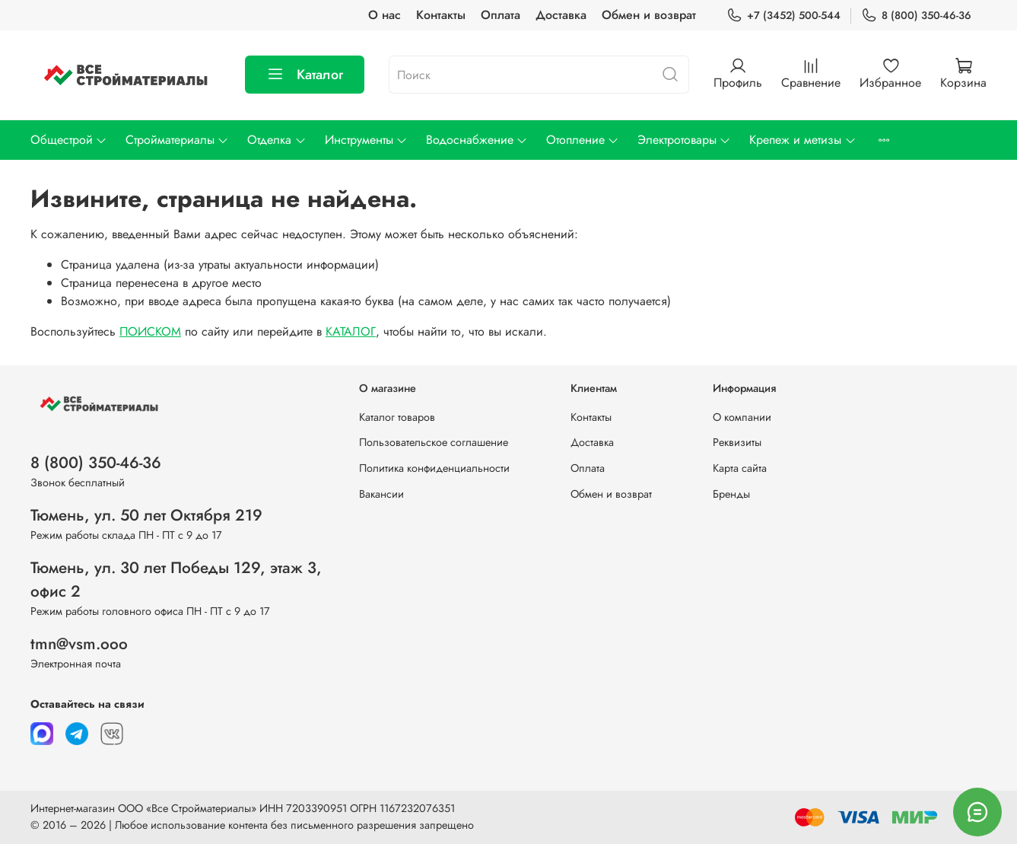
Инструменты (366, 139)
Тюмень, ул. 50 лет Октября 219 (146, 515)
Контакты (441, 15)
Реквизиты (737, 442)
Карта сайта (740, 468)
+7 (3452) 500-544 (783, 16)
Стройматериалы (177, 139)
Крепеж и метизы (802, 139)
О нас (384, 15)
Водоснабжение (477, 139)
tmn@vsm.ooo (79, 643)
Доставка (561, 15)
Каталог (304, 74)
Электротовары (684, 139)
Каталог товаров (397, 417)
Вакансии (381, 494)
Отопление (582, 139)
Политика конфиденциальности (434, 468)
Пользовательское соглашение (433, 442)
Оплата (500, 15)
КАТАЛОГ (351, 331)
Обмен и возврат (649, 15)
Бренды (731, 494)
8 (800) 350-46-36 (916, 16)
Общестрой (68, 139)
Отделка (276, 139)
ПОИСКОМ (150, 331)
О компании (742, 417)
